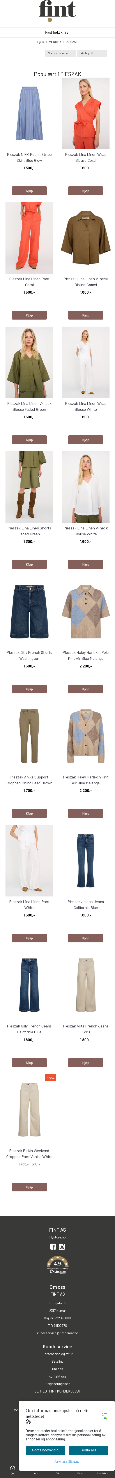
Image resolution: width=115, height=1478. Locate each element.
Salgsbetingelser (58, 1384)
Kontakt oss (57, 1376)
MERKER (53, 42)
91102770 (60, 1325)
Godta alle (88, 1450)
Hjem (40, 42)
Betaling (57, 1361)
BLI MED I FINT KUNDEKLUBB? (57, 1391)
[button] (57, 1265)
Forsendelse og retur (58, 1354)
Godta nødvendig (45, 1450)
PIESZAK (70, 42)
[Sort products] (92, 53)
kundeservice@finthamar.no (57, 1333)
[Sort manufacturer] (60, 53)
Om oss (57, 1369)
